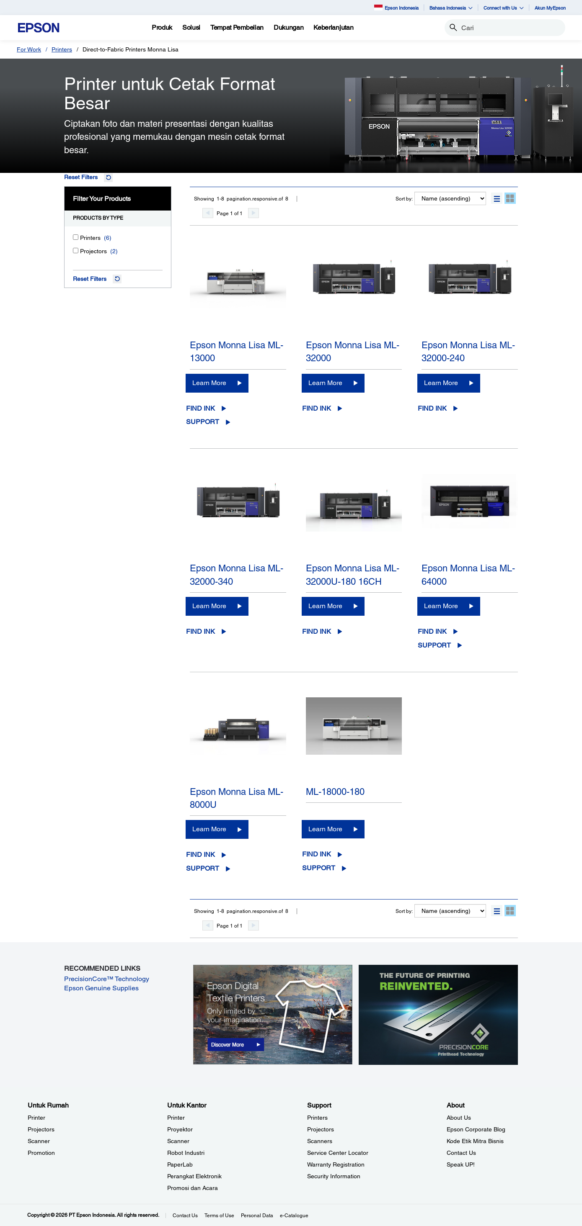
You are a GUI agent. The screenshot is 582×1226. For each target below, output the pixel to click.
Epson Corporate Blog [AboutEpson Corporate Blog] (476, 1129)
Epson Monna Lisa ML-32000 (352, 351)
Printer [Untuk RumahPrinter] (36, 1117)
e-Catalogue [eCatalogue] (294, 1215)
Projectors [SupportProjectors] (320, 1129)
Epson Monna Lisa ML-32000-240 (468, 351)
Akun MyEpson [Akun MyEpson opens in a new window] (550, 7)
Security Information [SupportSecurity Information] (333, 1176)
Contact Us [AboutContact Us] (461, 1152)
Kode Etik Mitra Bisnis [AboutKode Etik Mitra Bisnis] (475, 1141)
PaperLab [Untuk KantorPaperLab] (180, 1164)
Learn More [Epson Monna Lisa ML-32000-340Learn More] (209, 606)
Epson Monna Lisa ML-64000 (468, 574)
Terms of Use (219, 1215)
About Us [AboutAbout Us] (459, 1117)
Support (202, 422)
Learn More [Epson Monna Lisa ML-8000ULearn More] (209, 829)
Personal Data (257, 1215)
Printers (62, 49)
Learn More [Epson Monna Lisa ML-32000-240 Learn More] (441, 383)
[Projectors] (75, 250)
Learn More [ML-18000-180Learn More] (325, 829)
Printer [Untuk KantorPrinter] (176, 1117)
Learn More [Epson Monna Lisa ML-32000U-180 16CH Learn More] (325, 606)
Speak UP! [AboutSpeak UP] (461, 1164)
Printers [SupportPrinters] (317, 1117)
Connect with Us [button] (504, 7)
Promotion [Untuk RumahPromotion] (41, 1152)
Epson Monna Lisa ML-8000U (236, 798)
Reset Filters (81, 177)
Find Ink (200, 408)
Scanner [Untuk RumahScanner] (39, 1141)
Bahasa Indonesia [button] (451, 7)
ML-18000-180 (335, 791)
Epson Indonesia (396, 7)
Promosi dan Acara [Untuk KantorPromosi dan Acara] (192, 1188)
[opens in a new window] (272, 1014)
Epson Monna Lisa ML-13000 (236, 351)
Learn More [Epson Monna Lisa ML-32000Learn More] (325, 383)
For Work (29, 49)
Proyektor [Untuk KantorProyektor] (180, 1129)
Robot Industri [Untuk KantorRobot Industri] (185, 1152)
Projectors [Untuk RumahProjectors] (41, 1129)
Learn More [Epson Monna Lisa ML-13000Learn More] (209, 383)
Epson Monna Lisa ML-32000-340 (236, 574)
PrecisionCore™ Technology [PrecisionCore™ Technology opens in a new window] (106, 979)
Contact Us (185, 1215)
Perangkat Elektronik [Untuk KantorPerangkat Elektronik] (194, 1176)
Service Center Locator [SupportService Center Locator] (337, 1152)
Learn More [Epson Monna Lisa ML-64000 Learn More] (441, 606)
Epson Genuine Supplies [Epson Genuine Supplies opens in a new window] (101, 988)
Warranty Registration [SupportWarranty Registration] (336, 1164)
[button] (496, 198)
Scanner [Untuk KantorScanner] (178, 1141)
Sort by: (404, 199)
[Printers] (75, 237)
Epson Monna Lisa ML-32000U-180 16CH (352, 574)
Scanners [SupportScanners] (319, 1141)
